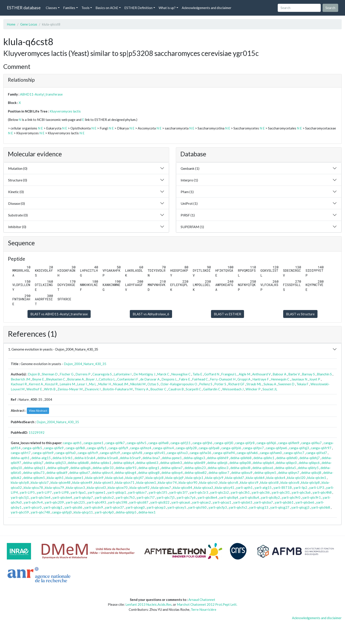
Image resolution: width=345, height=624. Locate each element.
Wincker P (253, 389)
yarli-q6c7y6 (186, 497)
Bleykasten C (55, 379)
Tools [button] (85, 8)
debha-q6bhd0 (286, 458)
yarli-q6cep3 (156, 507)
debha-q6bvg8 (149, 472)
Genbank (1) (190, 168)
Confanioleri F (127, 379)
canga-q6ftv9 (88, 453)
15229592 (36, 432)
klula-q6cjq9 (174, 478)
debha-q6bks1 (101, 463)
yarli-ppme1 (96, 492)
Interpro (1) (189, 180)
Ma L (92, 384)
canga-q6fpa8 (209, 448)
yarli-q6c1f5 (158, 492)
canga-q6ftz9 (110, 453)
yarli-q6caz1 (222, 502)
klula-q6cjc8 (154, 478)
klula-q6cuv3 (75, 487)
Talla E (197, 374)
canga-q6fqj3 (299, 448)
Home (11, 24)
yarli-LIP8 (61, 492)
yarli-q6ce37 (114, 507)
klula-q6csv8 (290, 482)
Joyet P (314, 379)
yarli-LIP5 (27, 492)
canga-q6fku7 (311, 443)
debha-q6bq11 (34, 468)
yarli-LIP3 (316, 487)
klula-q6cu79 (54, 487)
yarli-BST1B (282, 487)
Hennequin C (280, 379)
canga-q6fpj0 (62, 512)
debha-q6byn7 (288, 472)
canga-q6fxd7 (316, 453)
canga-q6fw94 (224, 453)
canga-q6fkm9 (288, 443)
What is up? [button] (167, 8)
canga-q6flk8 (75, 448)
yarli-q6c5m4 (40, 497)
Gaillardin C (211, 389)
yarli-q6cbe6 (304, 502)
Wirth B (49, 389)
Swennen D (286, 384)
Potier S (220, 384)
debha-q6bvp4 (172, 472)
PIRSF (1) (188, 215)
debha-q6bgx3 (194, 458)
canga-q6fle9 (54, 448)
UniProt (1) (189, 203)
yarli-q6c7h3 (125, 497)
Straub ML (254, 384)
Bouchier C (158, 389)
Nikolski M (137, 384)
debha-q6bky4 (123, 463)
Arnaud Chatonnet (201, 600)
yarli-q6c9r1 (311, 497)
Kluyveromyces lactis (65, 111)
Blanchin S (324, 374)
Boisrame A (75, 379)
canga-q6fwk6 (247, 453)
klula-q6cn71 (124, 482)
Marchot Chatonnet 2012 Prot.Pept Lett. (207, 604)
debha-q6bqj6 (80, 468)
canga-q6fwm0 (271, 453)
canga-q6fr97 (321, 448)
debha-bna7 (151, 458)
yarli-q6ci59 (20, 512)
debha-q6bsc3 (218, 468)
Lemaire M (67, 384)
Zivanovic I (92, 389)
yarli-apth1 (244, 487)
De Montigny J (144, 374)
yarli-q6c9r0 (291, 497)
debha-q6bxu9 (241, 472)
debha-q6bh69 (217, 458)
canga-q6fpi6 (231, 448)
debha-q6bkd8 (78, 463)
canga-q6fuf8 (132, 453)
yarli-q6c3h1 (240, 492)
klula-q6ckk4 (255, 478)
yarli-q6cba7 (263, 502)
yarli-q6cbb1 (284, 502)
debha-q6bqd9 (57, 468)
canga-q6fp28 (186, 448)
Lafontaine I (123, 374)
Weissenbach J (233, 389)
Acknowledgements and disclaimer (206, 8)
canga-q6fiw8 (158, 443)
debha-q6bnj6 (217, 463)
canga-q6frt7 (21, 453)
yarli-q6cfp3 (218, 507)
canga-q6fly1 (96, 448)
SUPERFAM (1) (192, 227)
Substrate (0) (18, 215)
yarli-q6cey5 (176, 507)
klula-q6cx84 (182, 487)
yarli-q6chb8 (320, 507)
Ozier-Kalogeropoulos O (179, 384)
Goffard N (211, 374)
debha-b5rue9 (130, 458)
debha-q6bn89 (194, 463)
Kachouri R (19, 384)
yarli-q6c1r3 (199, 492)
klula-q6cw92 (139, 487)
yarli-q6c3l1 (281, 492)
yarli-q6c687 (138, 502)
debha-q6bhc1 (263, 458)
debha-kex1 (147, 512)
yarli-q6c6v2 (104, 497)
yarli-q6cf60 (197, 507)
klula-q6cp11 (83, 512)
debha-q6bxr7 (219, 472)
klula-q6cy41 (224, 487)
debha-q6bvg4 (125, 472)
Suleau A (270, 384)
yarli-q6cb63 (242, 502)
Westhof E (34, 389)
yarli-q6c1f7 (178, 492)
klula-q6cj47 (134, 478)
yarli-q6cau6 (180, 502)
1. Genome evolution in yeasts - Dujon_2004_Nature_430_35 (53, 349)
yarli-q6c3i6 (261, 492)
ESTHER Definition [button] (138, 8)
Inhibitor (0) (17, 227)
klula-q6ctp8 (310, 482)
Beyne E (38, 379)
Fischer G (66, 374)
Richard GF (236, 384)
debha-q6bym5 (265, 472)
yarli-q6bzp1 (116, 492)
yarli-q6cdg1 (53, 507)
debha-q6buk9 (56, 472)
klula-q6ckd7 (234, 478)
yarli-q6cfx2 (238, 507)
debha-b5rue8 (107, 458)
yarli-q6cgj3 (300, 507)
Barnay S (308, 374)
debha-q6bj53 (55, 463)
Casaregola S (102, 374)
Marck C (163, 374)
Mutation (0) (17, 168)
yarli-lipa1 (78, 492)
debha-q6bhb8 (240, 458)
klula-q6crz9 (249, 482)
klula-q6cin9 (94, 478)
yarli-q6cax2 (201, 502)
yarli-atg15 (263, 487)
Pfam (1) (187, 192)
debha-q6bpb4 (263, 463)
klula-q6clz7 (40, 482)
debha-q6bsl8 (240, 468)
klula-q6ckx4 (275, 478)
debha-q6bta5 (285, 468)
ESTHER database (23, 7)
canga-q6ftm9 (43, 453)
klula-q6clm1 (316, 478)
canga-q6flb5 (32, 448)
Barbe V (294, 374)
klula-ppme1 (74, 478)
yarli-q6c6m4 (62, 497)
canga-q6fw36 (200, 453)
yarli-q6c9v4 (33, 502)
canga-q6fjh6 (202, 443)
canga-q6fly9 (118, 448)
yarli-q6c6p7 (83, 497)
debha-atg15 (41, 458)
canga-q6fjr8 (245, 443)
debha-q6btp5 (126, 512)
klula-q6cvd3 (96, 487)
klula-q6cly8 (20, 482)
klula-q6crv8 (229, 482)
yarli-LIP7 (44, 492)
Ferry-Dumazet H (222, 379)
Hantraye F (260, 379)
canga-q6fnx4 (163, 448)
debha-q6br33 (103, 468)
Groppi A (243, 379)
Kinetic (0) (16, 192)
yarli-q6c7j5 (166, 497)
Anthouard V (261, 374)
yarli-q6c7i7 (146, 497)
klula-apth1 (55, 478)
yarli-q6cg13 (258, 507)
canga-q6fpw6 (276, 448)
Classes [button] (51, 8)
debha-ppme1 (172, 458)
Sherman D (50, 374)
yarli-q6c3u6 (301, 492)
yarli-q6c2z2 (219, 492)
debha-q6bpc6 (309, 463)
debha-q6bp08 (240, 463)
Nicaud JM (120, 384)
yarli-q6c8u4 (249, 497)
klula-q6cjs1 (194, 478)
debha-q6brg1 (148, 468)
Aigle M (244, 374)
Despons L (169, 379)
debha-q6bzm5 (34, 478)
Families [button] (69, 8)
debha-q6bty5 (308, 468)
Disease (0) (16, 203)
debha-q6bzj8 (311, 472)
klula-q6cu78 (33, 487)
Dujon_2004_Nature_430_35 (85, 364)
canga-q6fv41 (154, 453)
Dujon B (34, 374)
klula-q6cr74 (167, 482)
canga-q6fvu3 (177, 453)
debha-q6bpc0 (286, 463)
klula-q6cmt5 (103, 482)
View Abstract (38, 410)
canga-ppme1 (93, 443)
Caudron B (176, 389)
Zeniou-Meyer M (70, 389)
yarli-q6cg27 (279, 507)
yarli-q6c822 (159, 502)
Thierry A (141, 389)
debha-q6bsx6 (262, 468)
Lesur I (82, 384)
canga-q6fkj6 (266, 443)
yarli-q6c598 (117, 502)
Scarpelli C (193, 389)
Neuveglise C (181, 374)
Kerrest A (36, 384)
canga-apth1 (72, 443)
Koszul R (51, 384)
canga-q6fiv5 (136, 443)
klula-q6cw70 (118, 487)
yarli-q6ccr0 (33, 507)
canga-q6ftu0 (65, 453)
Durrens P (82, 374)
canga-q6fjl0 (223, 443)
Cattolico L (107, 379)
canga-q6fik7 (115, 443)
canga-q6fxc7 (294, 453)
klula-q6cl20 (296, 478)
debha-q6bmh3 (171, 463)
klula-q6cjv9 (214, 478)
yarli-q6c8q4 (228, 497)
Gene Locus (28, 24)
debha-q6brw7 (172, 468)
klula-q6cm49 (82, 482)
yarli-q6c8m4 (207, 497)
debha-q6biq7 (33, 463)
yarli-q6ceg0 (135, 507)
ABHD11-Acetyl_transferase (41, 94)
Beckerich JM (20, 379)
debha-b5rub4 (85, 458)
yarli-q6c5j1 (20, 497)
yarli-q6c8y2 (270, 497)
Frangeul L (229, 374)
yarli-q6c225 (75, 502)
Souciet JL (269, 389)
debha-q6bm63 (147, 463)
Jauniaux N (299, 379)
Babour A (279, 374)
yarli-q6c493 (96, 502)
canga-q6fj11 (181, 443)
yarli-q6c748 (40, 512)
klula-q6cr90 (188, 482)
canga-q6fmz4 (140, 448)
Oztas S (153, 384)
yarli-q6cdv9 (93, 507)
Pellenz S (205, 384)
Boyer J (91, 379)
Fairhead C (200, 379)
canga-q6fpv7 (253, 448)
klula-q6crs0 (208, 482)
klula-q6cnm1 (146, 482)
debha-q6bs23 (195, 468)
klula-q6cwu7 (161, 487)
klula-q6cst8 (269, 482)
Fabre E (184, 379)
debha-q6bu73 (33, 472)
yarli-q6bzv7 (137, 492)
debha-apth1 (20, 458)
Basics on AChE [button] (106, 8)
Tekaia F (302, 384)
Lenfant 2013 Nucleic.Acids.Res (148, 604)
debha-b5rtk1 (63, 458)
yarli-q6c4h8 (322, 492)
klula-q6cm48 (60, 482)
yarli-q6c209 (54, 502)
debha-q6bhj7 (309, 458)
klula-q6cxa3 (203, 487)
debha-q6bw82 (196, 472)
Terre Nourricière (203, 609)
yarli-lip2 (300, 487)
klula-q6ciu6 (114, 478)
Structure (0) (17, 180)
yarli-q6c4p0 (104, 512)
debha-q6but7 (79, 472)
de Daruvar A (150, 379)
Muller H (104, 384)
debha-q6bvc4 (102, 472)
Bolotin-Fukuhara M (117, 389)
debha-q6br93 (126, 468)
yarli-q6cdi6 (73, 507)
